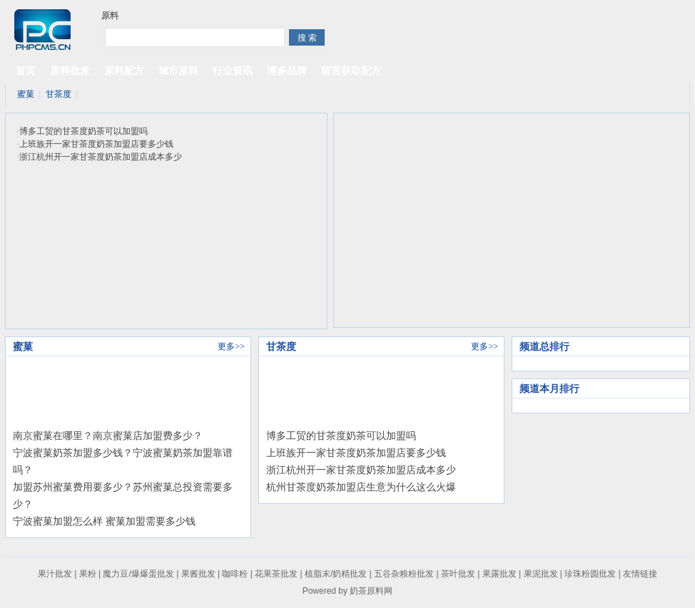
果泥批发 (541, 574)
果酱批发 (198, 574)
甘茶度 (58, 94)
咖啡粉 (235, 574)
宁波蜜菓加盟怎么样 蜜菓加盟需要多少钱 (104, 521)
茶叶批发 (458, 574)
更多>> (231, 346)
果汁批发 (55, 574)
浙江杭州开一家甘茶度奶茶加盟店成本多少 (100, 157)
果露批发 (499, 574)
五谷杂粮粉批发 (404, 574)
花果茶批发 (276, 574)
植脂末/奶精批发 (336, 574)
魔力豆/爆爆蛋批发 (138, 574)
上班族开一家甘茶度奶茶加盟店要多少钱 (96, 144)
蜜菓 (25, 94)
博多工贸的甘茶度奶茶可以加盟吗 (83, 131)
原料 (109, 16)
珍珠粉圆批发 (590, 574)
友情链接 (640, 574)
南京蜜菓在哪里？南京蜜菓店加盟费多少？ (108, 436)
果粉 (87, 574)
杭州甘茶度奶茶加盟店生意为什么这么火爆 (361, 487)
